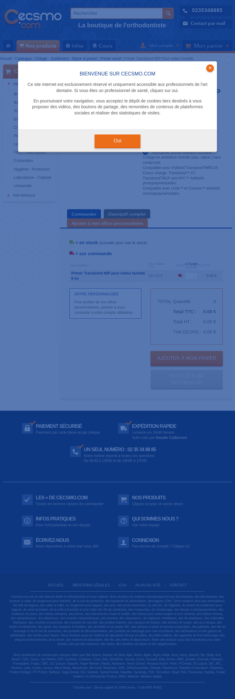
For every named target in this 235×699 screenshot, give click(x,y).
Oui (117, 140)
